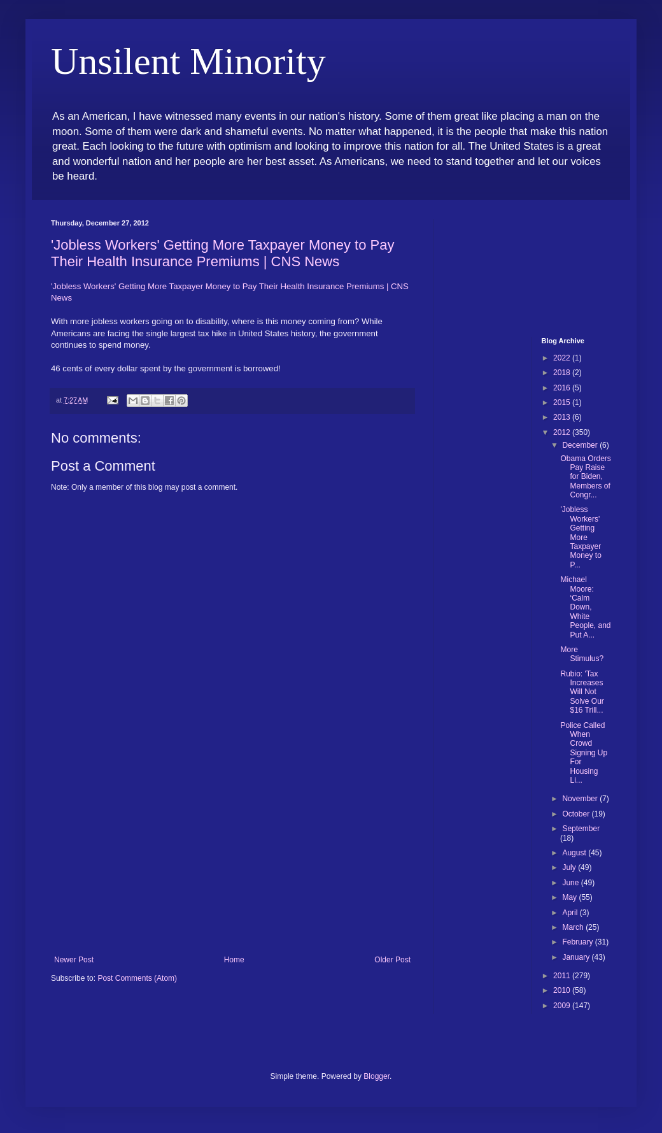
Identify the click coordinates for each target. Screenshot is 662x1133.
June (571, 882)
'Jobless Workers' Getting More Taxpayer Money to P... (580, 537)
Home (234, 959)
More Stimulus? (581, 654)
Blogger (376, 1076)
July (570, 867)
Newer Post (74, 959)
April (570, 912)
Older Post (392, 959)
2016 (562, 387)
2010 (562, 990)
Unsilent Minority (188, 61)
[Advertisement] (232, 859)
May (570, 897)
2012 (562, 432)
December (581, 445)
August (575, 852)
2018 (562, 372)
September (581, 828)
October (576, 813)
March (574, 927)
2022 (562, 357)
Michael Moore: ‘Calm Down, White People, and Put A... (585, 607)
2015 (562, 402)
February (578, 941)
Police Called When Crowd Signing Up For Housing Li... (583, 753)
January (576, 957)
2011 (562, 975)
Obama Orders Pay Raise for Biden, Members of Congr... (585, 477)
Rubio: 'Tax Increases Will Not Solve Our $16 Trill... (581, 692)
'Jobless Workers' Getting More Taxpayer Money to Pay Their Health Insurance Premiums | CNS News (222, 253)
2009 (562, 1005)
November (581, 798)
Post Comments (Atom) (137, 978)
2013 (562, 417)
